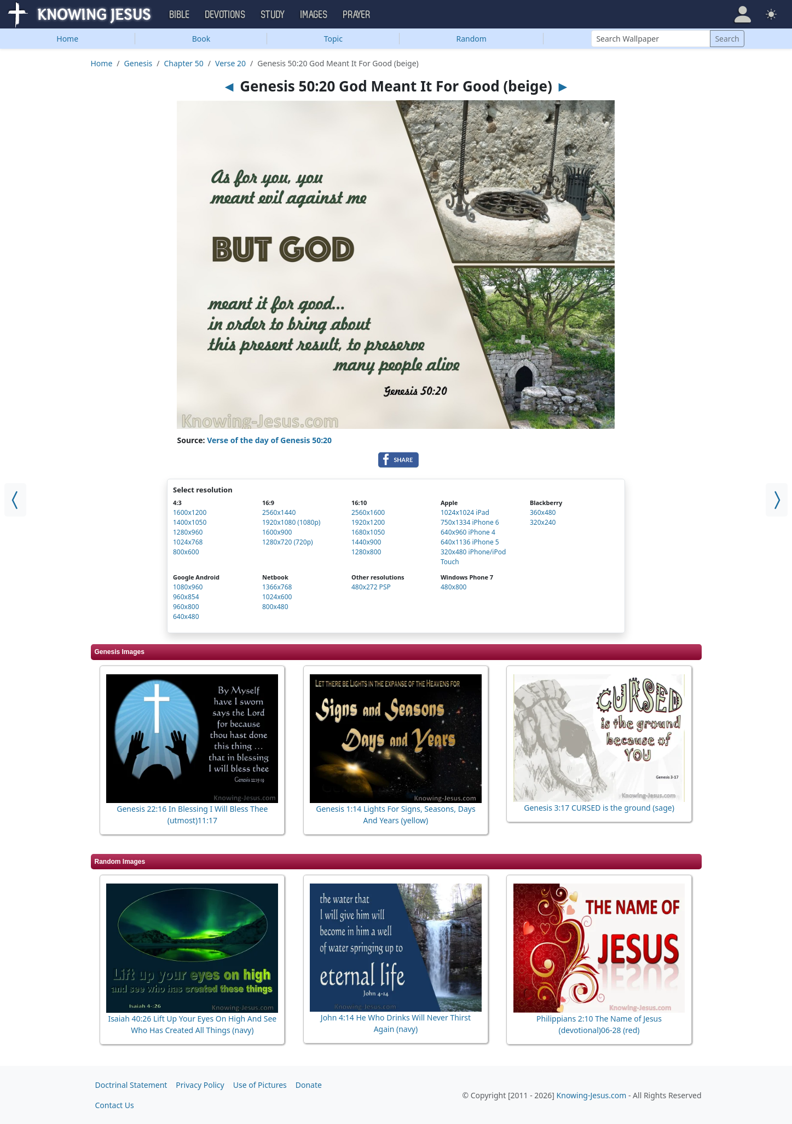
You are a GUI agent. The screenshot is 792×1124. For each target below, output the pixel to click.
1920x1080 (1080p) (291, 522)
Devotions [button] (225, 15)
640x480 (186, 616)
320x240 (543, 522)
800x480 (275, 606)
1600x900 (277, 532)
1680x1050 (368, 532)
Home (67, 38)
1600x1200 (189, 512)
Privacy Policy (200, 1085)
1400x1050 (189, 522)
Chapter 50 (183, 63)
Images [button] (314, 15)
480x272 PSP (371, 587)
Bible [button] (180, 15)
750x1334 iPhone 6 (470, 522)
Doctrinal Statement (131, 1085)
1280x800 (366, 552)
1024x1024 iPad (465, 512)
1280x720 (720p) (287, 542)
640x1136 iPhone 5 (470, 542)
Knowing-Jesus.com (592, 1095)
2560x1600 (368, 512)
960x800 (186, 606)
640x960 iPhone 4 (468, 532)
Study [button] (273, 15)
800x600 (186, 552)
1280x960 (188, 532)
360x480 (543, 512)
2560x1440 (279, 512)
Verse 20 (230, 63)
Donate (309, 1085)
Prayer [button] (357, 15)
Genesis (138, 63)
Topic (333, 38)
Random (471, 38)
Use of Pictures (260, 1085)
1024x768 (188, 542)
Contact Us (114, 1105)
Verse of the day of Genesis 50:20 (269, 440)
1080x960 (188, 587)
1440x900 (366, 542)
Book (201, 38)
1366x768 (277, 587)
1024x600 (277, 596)
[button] (742, 14)
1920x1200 (368, 522)
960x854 (186, 596)
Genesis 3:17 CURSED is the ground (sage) (599, 807)
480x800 (454, 587)
